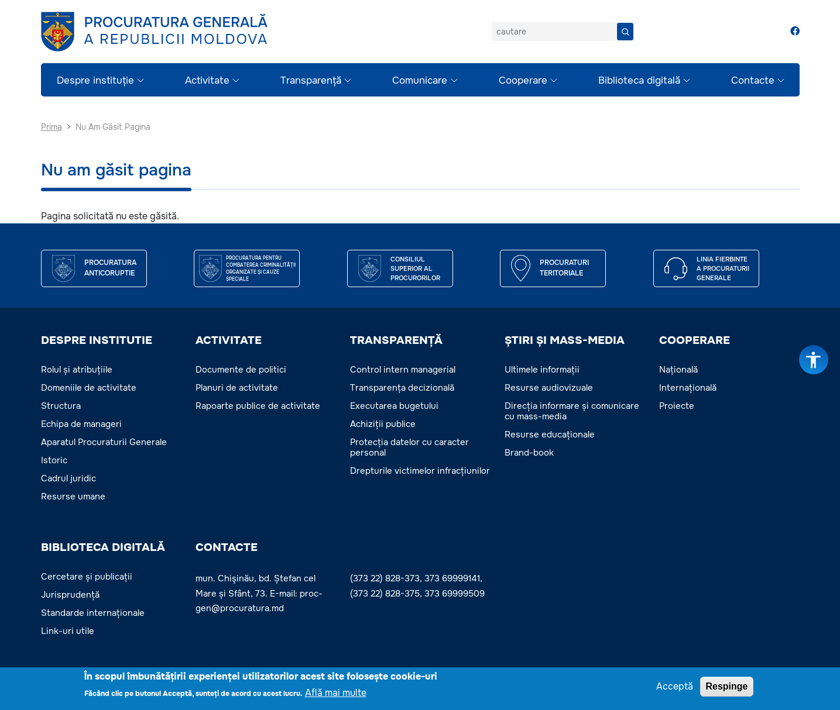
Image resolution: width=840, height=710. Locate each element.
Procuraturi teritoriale (564, 268)
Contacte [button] (227, 547)
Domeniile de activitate (88, 388)
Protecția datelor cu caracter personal (409, 447)
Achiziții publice (383, 424)
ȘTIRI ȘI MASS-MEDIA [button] (565, 340)
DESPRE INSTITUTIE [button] (96, 340)
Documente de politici (241, 369)
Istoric (54, 460)
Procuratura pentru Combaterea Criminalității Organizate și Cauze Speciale (261, 268)
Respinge (726, 686)
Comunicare (419, 80)
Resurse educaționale (550, 434)
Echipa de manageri (81, 424)
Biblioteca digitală (639, 80)
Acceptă (674, 686)
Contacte (752, 80)
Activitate (207, 80)
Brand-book (529, 453)
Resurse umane (73, 496)
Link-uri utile (67, 631)
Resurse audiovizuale (549, 388)
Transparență (310, 80)
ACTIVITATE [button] (229, 340)
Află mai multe (335, 693)
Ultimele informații (542, 369)
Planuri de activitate (237, 388)
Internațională (687, 388)
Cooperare (523, 80)
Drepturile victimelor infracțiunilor (420, 471)
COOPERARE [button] (694, 340)
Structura (61, 406)
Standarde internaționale (93, 613)
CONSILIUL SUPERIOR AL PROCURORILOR (415, 268)
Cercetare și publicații (86, 577)
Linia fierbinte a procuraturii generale (723, 268)
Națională (678, 369)
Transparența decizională (402, 388)
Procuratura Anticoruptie (110, 268)
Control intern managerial (402, 369)
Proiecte (676, 406)
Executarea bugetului (394, 406)
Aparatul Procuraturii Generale (104, 442)
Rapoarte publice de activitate (258, 406)
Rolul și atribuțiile (76, 369)
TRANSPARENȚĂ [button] (396, 340)
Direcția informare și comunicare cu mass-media (572, 411)
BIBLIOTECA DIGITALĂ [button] (103, 547)
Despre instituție (95, 80)
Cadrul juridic (68, 478)
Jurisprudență (70, 595)
